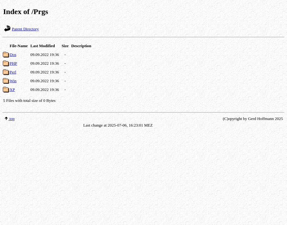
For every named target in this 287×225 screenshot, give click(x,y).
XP (12, 89)
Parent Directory (25, 29)
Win (13, 80)
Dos (13, 54)
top (9, 118)
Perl (13, 72)
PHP (13, 63)
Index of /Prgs (25, 12)
